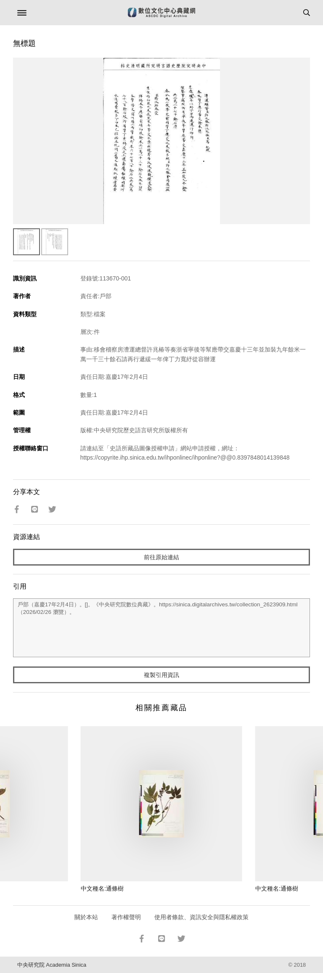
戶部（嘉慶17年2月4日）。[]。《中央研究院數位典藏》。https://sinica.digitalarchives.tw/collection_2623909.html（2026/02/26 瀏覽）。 (161, 627)
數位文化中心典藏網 (161, 13)
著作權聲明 (126, 917)
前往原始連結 (161, 557)
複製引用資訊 (161, 675)
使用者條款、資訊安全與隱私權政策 (201, 917)
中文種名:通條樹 (102, 888)
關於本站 (86, 917)
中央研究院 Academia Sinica (51, 965)
